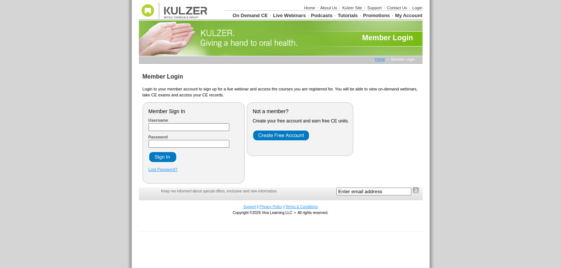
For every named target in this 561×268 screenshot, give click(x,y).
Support (374, 8)
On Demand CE (250, 15)
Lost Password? (163, 169)
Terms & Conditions (302, 207)
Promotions (376, 15)
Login (417, 8)
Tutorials (348, 15)
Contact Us (397, 8)
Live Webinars (289, 15)
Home (309, 8)
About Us (328, 8)
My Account (408, 15)
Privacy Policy (271, 207)
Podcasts (321, 15)
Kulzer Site (352, 8)
